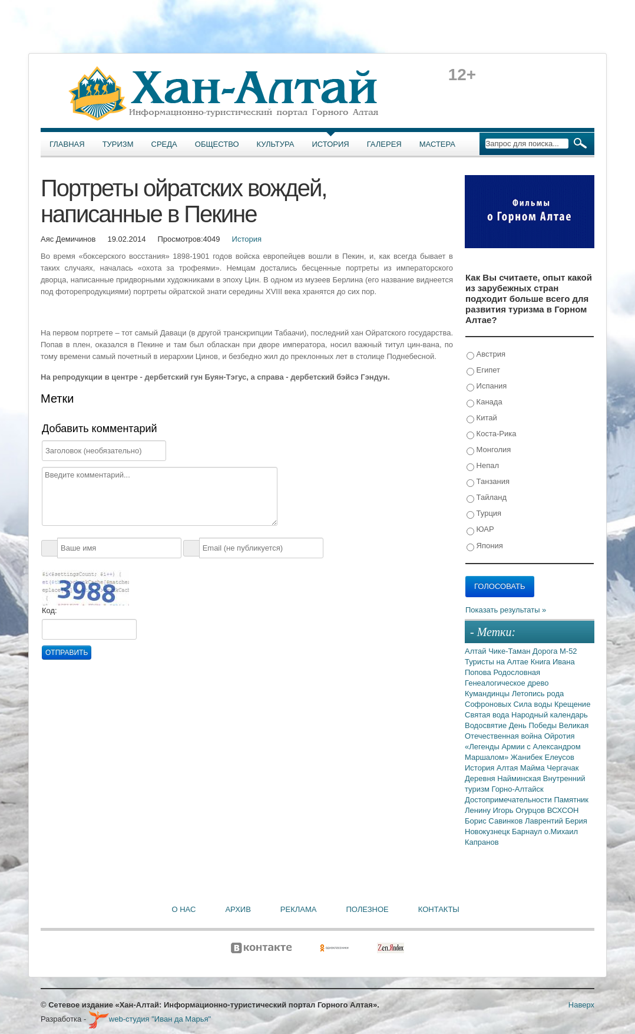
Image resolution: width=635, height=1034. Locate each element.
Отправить (66, 652)
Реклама (298, 909)
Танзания (488, 482)
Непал (483, 466)
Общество (217, 144)
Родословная (516, 672)
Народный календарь (549, 714)
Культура (276, 144)
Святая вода (488, 714)
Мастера (437, 144)
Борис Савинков (495, 820)
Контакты (438, 909)
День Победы (534, 725)
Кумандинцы (488, 693)
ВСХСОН (563, 810)
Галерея (384, 144)
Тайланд (487, 498)
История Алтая (492, 767)
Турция (484, 514)
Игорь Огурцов (520, 810)
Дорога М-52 (555, 651)
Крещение (572, 704)
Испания (487, 386)
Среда (164, 144)
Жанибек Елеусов (542, 757)
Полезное (367, 909)
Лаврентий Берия (556, 820)
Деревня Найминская (504, 778)
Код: (49, 610)
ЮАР (480, 530)
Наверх (581, 1004)
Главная (67, 144)
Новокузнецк (488, 831)
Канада (484, 402)
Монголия (489, 450)
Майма (533, 767)
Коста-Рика (491, 434)
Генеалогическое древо (506, 683)
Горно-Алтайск (517, 789)
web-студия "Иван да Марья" (149, 1019)
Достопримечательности (509, 799)
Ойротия (559, 736)
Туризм (118, 144)
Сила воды (534, 704)
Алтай (476, 651)
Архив (237, 909)
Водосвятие (487, 725)
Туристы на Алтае (498, 661)
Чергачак (562, 767)
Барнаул (528, 831)
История (330, 144)
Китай (482, 418)
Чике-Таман (510, 651)
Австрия (486, 355)
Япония (485, 546)
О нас (184, 909)
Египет (483, 370)
